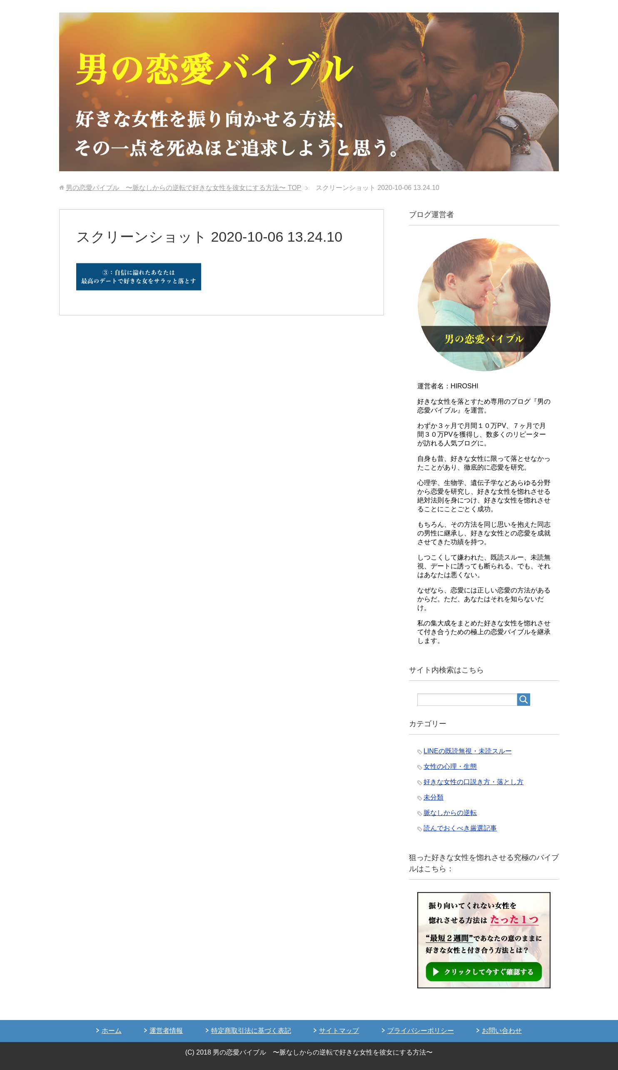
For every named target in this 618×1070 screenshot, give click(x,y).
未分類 (434, 797)
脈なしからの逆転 (450, 812)
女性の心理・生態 (450, 766)
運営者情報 (166, 1030)
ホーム (112, 1030)
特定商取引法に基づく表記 (251, 1030)
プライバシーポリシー (420, 1030)
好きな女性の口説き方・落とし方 (473, 781)
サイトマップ (339, 1030)
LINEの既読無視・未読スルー (468, 751)
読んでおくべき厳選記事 (460, 828)
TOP (183, 187)
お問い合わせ (502, 1030)
